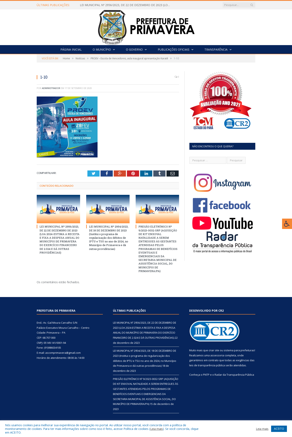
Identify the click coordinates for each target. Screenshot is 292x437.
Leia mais (156, 429)
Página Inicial (71, 49)
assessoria (217, 355)
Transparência (216, 49)
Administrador (51, 88)
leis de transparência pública (207, 365)
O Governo (134, 49)
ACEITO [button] (279, 428)
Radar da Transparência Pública (234, 374)
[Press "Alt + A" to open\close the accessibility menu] (287, 224)
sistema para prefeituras (239, 350)
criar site (214, 350)
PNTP (206, 374)
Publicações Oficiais (173, 49)
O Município (102, 49)
